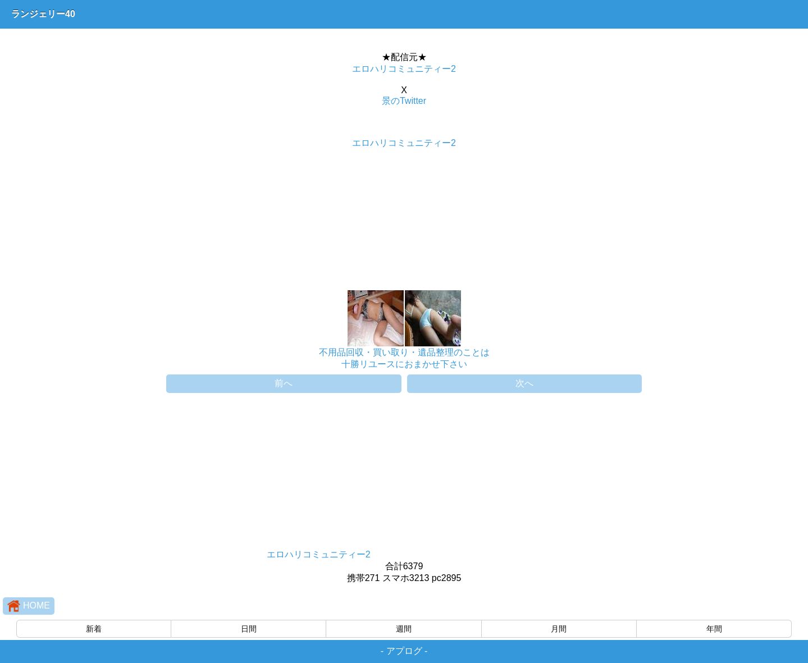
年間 (714, 628)
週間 (404, 628)
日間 (249, 628)
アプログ (404, 651)
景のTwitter (404, 101)
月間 (559, 628)
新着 (94, 628)
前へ (284, 383)
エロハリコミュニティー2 (404, 69)
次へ (524, 383)
